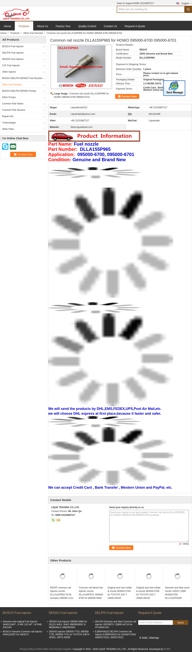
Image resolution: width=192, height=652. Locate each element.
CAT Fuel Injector (11, 65)
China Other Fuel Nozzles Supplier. (54, 649)
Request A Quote (135, 26)
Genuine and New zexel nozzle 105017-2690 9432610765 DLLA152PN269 (177, 592)
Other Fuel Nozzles (33, 33)
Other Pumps (9, 97)
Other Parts (8, 129)
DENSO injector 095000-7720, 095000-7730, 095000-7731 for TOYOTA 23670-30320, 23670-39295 (69, 634)
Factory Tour (63, 26)
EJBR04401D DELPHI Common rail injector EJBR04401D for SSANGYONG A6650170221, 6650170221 (115, 634)
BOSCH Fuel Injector (13, 46)
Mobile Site (145, 642)
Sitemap (154, 637)
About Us (42, 26)
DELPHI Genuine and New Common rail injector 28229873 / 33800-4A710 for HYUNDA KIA (115, 624)
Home (7, 26)
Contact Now (129, 96)
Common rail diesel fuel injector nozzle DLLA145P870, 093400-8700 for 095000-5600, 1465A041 (91, 594)
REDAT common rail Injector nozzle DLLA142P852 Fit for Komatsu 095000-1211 (61, 592)
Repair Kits (7, 116)
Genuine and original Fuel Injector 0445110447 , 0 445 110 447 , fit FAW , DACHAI (23, 624)
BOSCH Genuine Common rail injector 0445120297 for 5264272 (22, 633)
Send (180, 622)
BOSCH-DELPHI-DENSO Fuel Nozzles (22, 78)
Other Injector (9, 71)
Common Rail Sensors (13, 110)
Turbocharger (9, 122)
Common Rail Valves (12, 103)
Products (24, 26)
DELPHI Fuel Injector (13, 52)
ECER (167, 649)
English (187, 3)
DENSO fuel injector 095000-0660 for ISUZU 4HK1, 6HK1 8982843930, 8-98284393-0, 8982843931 (68, 624)
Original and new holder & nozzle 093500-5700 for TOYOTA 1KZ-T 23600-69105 (120, 592)
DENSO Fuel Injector (13, 59)
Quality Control (87, 26)
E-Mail (143, 637)
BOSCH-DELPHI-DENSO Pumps (19, 91)
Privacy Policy (27, 649)
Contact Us (110, 26)
